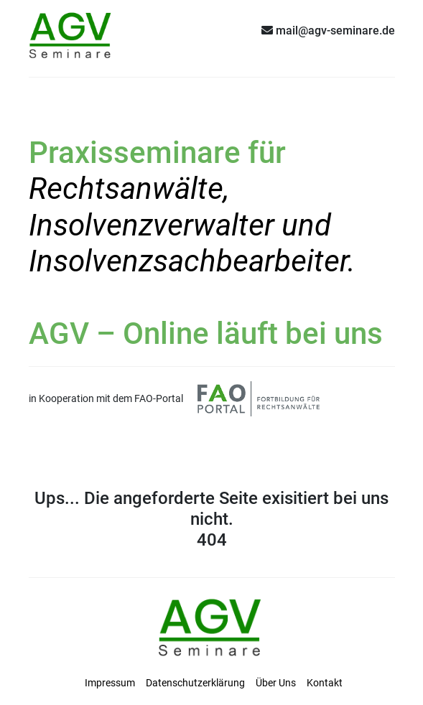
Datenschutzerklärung (195, 682)
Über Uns (276, 682)
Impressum (110, 682)
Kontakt (325, 682)
